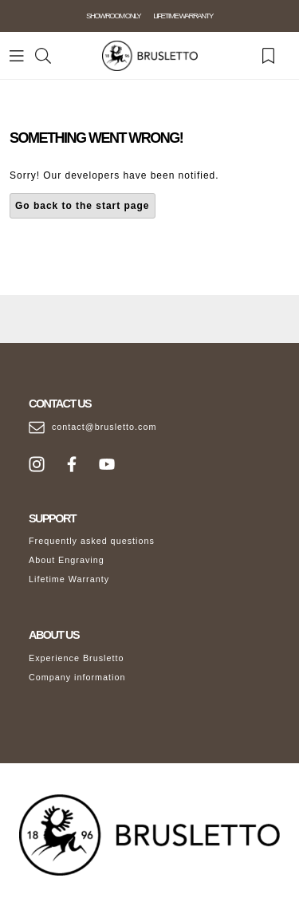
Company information (77, 677)
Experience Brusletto (76, 658)
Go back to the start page (82, 205)
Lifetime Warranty (69, 579)
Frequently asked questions (92, 541)
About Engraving (66, 560)
